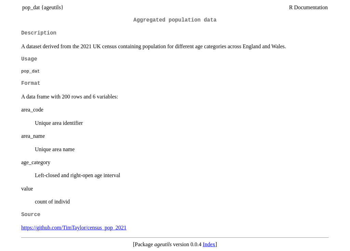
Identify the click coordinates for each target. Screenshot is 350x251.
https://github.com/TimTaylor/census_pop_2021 (73, 227)
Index (209, 244)
